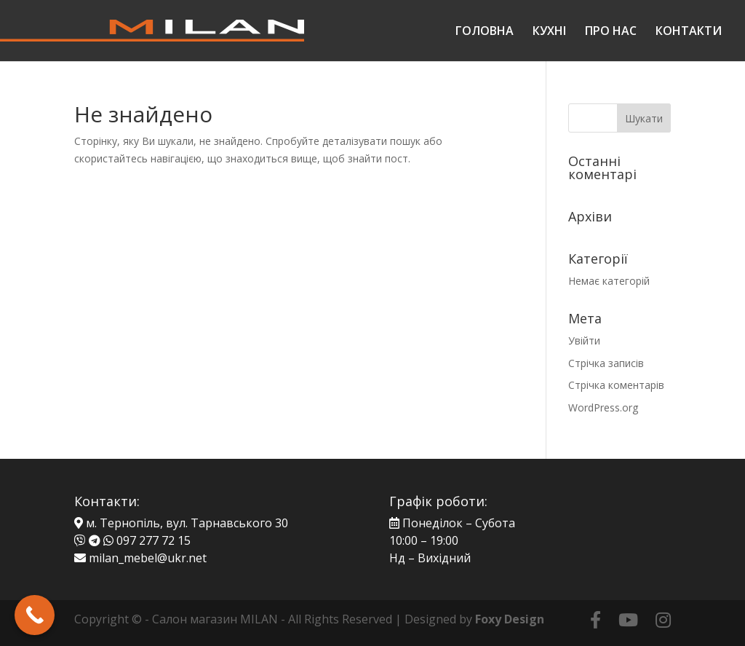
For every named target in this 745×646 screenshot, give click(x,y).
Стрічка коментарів (616, 385)
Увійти (584, 340)
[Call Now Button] (35, 615)
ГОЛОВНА (484, 32)
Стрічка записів (606, 363)
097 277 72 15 (153, 540)
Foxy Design (509, 619)
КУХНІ (549, 32)
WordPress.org (603, 407)
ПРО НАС (611, 32)
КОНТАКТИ (689, 32)
